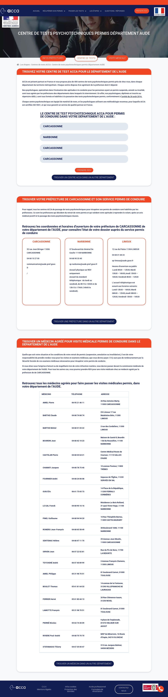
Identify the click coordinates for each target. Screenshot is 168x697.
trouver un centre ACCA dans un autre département (84, 177)
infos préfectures (52, 58)
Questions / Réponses (115, 11)
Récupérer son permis (53, 11)
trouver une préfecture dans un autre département (84, 321)
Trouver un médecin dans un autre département (84, 663)
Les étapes (94, 11)
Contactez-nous (124, 689)
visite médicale (117, 58)
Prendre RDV (141, 11)
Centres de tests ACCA (41, 65)
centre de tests (86, 58)
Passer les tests (76, 11)
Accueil (36, 11)
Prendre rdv (84, 170)
